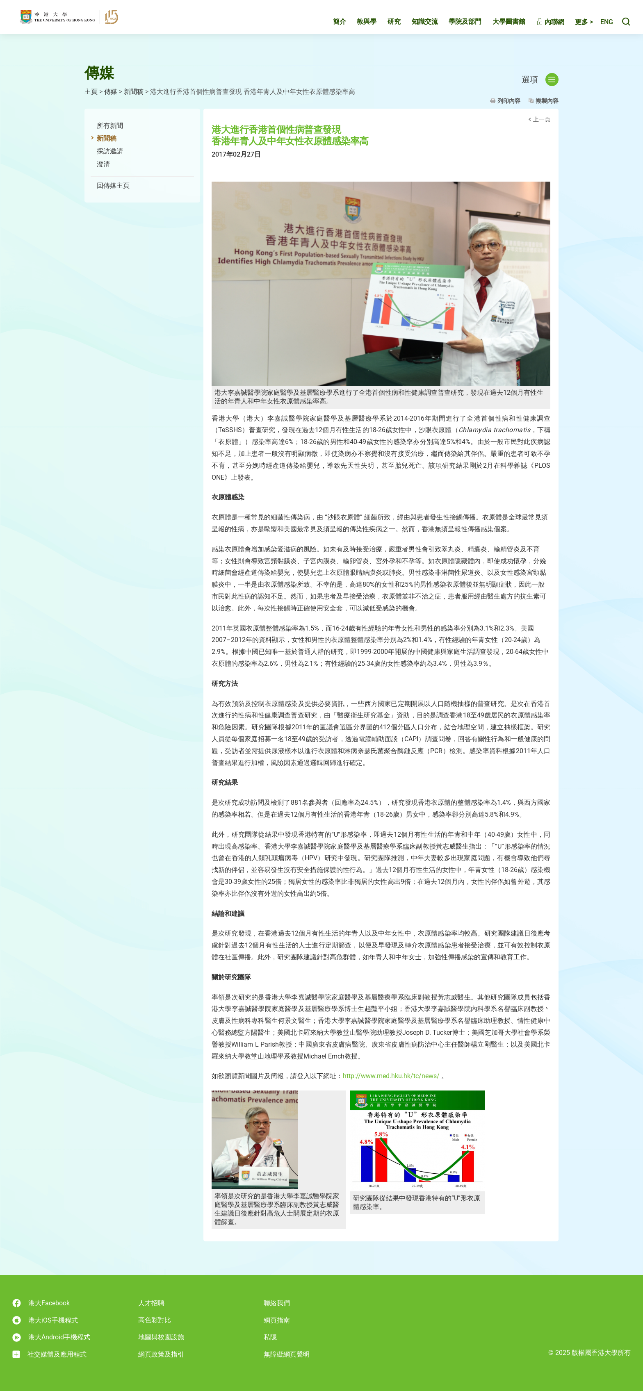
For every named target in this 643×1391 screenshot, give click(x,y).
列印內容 (508, 101)
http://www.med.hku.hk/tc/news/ (391, 1076)
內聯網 (542, 28)
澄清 (103, 164)
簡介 (330, 27)
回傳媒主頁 (113, 185)
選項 (540, 79)
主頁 (91, 92)
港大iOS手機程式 (45, 1320)
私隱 (270, 1337)
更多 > (575, 28)
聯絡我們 (277, 1303)
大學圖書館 (500, 27)
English (602, 28)
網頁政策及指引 (161, 1354)
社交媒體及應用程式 (49, 1354)
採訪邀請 (110, 151)
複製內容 (547, 101)
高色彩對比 (154, 1320)
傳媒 (110, 92)
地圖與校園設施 (161, 1337)
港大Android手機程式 (51, 1337)
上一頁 (541, 119)
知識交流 (416, 27)
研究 (385, 27)
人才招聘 (151, 1303)
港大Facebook (41, 1303)
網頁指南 (277, 1320)
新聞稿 (134, 92)
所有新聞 (110, 126)
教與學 (358, 27)
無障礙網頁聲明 (287, 1354)
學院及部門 (456, 27)
